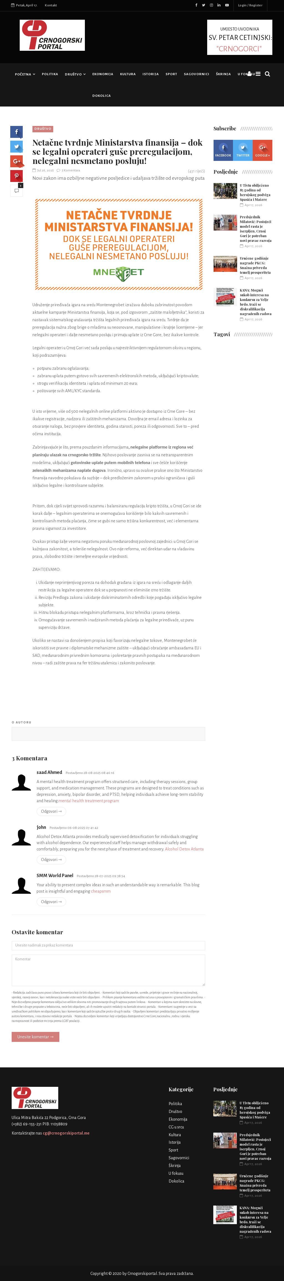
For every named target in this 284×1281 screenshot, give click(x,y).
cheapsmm (101, 891)
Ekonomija (102, 74)
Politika (50, 74)
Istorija (151, 74)
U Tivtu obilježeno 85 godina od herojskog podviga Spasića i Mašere (255, 192)
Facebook (223, 150)
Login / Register (250, 5)
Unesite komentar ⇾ (35, 1037)
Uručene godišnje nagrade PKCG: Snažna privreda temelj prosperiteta (255, 265)
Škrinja (223, 74)
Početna (23, 74)
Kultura (128, 74)
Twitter (243, 150)
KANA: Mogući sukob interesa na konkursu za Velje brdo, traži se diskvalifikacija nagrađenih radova (256, 302)
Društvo (73, 74)
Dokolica (101, 96)
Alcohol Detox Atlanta (184, 849)
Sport (171, 74)
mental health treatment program (89, 801)
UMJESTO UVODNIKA (239, 39)
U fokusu (246, 74)
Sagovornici (196, 74)
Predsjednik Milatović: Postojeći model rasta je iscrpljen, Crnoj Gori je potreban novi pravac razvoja (256, 229)
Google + (262, 150)
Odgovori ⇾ (51, 811)
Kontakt (51, 5)
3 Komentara (68, 170)
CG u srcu (176, 1127)
